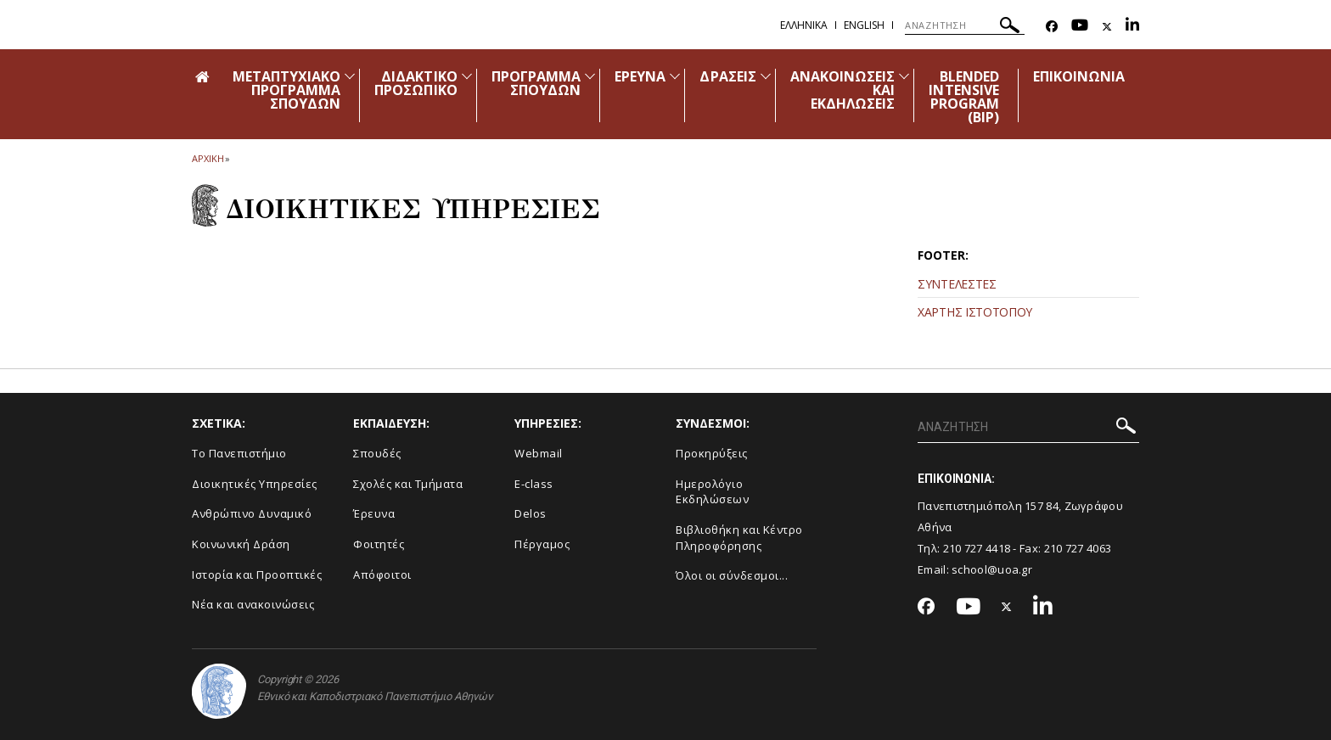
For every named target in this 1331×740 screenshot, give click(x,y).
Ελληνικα (804, 25)
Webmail (538, 453)
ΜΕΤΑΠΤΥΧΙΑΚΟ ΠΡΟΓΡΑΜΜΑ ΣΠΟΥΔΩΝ (287, 90)
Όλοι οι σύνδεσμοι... (732, 575)
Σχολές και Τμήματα (408, 483)
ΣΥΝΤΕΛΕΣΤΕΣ (957, 284)
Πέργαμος (542, 544)
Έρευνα (374, 513)
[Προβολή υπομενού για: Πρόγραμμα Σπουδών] (590, 76)
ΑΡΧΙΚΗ (207, 158)
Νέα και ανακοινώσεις (253, 604)
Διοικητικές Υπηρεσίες (254, 483)
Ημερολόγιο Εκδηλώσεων (712, 491)
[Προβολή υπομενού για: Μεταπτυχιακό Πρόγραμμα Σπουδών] (349, 76)
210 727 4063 (1078, 548)
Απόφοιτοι (382, 574)
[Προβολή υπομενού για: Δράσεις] (765, 76)
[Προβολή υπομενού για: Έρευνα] (675, 76)
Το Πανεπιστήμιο (239, 453)
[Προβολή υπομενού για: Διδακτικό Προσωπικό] (467, 76)
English (864, 25)
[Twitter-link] (1107, 27)
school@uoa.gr (992, 569)
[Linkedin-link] (1132, 27)
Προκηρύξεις (712, 453)
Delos (530, 513)
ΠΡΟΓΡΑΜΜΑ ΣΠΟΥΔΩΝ (536, 83)
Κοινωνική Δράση (241, 544)
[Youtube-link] (1079, 27)
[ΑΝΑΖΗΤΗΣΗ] (965, 25)
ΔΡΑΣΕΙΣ (727, 76)
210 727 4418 (977, 548)
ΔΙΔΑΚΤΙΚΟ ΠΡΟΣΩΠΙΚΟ (415, 83)
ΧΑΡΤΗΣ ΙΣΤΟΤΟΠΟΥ (975, 312)
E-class (533, 483)
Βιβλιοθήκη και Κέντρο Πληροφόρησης (739, 537)
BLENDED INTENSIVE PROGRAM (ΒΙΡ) (963, 96)
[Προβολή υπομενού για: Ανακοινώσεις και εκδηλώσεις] (904, 76)
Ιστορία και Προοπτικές (257, 574)
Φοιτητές (378, 544)
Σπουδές (377, 453)
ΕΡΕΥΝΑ (640, 76)
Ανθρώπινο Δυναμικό (252, 513)
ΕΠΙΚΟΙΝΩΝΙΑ (1079, 76)
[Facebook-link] (1052, 27)
